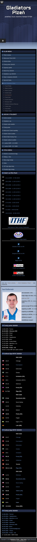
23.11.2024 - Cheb (7, 520)
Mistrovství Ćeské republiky (11, 130)
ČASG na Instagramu (18, 268)
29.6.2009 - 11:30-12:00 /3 (12, 188)
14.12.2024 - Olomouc (8, 522)
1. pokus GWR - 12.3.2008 (10, 143)
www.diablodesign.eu (21, 540)
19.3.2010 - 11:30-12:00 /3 (12, 199)
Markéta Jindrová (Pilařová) (11, 104)
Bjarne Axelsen (8, 88)
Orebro (18, 449)
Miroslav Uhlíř (8, 101)
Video (5, 163)
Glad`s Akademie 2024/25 (10, 77)
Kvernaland (19, 365)
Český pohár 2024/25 (9, 64)
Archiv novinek (7, 118)
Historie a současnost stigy (11, 153)
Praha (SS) (19, 494)
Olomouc (18, 475)
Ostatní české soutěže (9, 133)
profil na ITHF (26, 298)
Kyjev (17, 502)
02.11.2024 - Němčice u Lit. (10, 518)
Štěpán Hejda (8, 110)
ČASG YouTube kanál (18, 275)
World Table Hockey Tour (10, 137)
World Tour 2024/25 (9, 70)
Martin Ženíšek (8, 90)
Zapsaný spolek (8, 67)
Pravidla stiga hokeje (9, 169)
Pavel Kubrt (8, 97)
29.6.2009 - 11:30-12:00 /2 (12, 185)
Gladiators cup (7, 121)
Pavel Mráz (7, 108)
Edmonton (19, 445)
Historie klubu (7, 61)
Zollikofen (18, 460)
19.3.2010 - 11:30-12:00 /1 (12, 192)
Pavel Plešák (8, 86)
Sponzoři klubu (7, 80)
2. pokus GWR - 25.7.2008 (10, 146)
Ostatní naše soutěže (9, 124)
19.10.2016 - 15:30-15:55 (12, 213)
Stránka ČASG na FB (18, 246)
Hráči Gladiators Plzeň (9, 83)
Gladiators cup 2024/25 (10, 74)
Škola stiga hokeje (8, 160)
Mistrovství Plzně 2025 (9, 58)
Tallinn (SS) (19, 490)
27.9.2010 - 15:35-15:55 (12, 202)
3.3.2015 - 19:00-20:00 (11, 209)
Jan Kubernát (8, 95)
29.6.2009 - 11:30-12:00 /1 (12, 181)
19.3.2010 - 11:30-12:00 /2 (12, 195)
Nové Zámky (19, 483)
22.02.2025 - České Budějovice (11, 528)
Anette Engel (8, 92)
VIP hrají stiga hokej (9, 166)
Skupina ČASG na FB (18, 253)
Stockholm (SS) (20, 479)
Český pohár (7, 127)
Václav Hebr (8, 106)
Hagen (18, 498)
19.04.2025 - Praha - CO (9, 532)
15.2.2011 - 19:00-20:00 (12, 206)
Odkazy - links (7, 157)
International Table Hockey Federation (18, 227)
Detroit (18, 487)
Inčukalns (18, 452)
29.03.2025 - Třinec (7, 530)
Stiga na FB (18, 260)
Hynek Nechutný (9, 99)
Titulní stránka (7, 55)
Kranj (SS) (19, 456)
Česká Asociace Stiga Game (18, 239)
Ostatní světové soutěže (10, 140)
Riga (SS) (19, 468)
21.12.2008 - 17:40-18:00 (12, 178)
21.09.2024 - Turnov (8, 514)
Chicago (18, 437)
